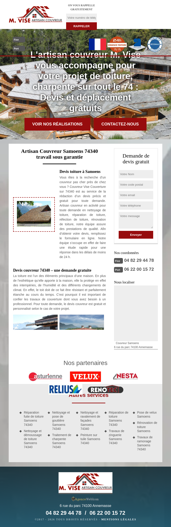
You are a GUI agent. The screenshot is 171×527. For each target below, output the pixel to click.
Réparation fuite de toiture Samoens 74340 (34, 419)
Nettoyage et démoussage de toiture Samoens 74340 (33, 439)
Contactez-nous (120, 124)
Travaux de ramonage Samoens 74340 (145, 443)
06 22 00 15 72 (41, 48)
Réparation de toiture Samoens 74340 (118, 419)
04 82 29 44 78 (41, 39)
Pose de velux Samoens (147, 414)
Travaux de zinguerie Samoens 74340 (116, 437)
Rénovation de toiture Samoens (147, 427)
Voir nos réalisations (57, 124)
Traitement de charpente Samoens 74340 (61, 441)
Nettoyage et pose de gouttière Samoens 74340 (61, 421)
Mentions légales (118, 519)
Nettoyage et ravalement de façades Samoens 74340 (90, 421)
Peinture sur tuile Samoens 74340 (90, 439)
